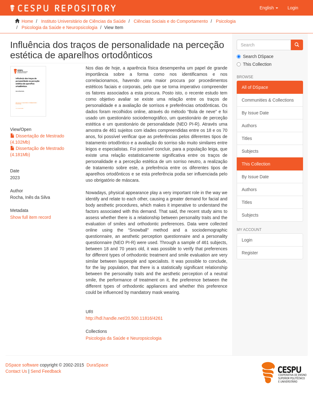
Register (250, 252)
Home (27, 21)
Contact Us (16, 371)
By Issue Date (255, 112)
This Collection (254, 64)
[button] (269, 8)
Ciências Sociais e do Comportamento (171, 21)
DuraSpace (97, 364)
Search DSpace (255, 56)
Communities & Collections (268, 100)
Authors (249, 125)
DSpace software (22, 364)
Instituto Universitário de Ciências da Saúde (83, 21)
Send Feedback (46, 371)
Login (247, 239)
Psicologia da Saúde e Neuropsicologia (59, 27)
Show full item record (30, 217)
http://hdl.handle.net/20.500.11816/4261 (124, 318)
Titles (247, 138)
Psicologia (226, 21)
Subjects (250, 151)
